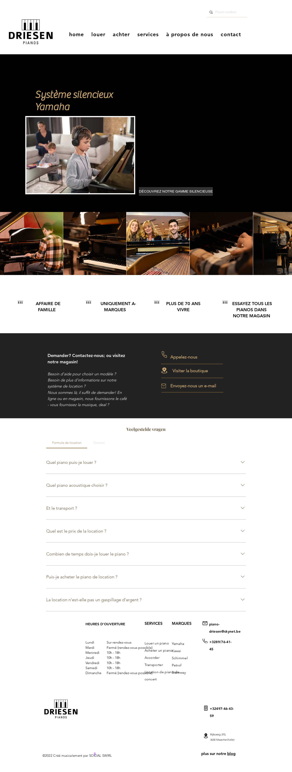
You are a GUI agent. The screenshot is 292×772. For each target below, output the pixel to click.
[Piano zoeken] (226, 12)
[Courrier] (205, 641)
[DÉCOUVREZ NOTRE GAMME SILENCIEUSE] (176, 191)
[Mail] (206, 735)
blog (231, 753)
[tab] (66, 442)
